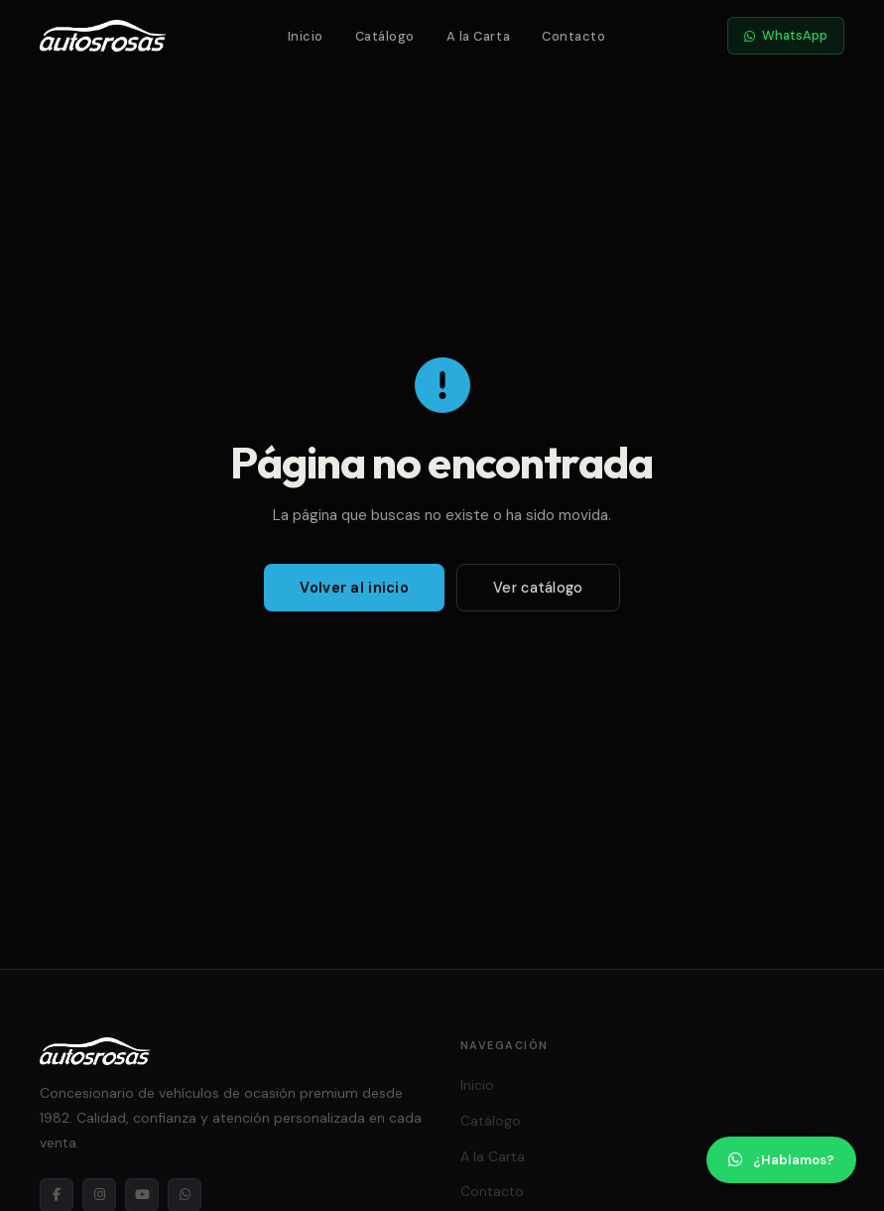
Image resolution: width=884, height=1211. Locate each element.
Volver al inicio (354, 588)
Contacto (573, 36)
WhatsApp (785, 35)
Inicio (305, 36)
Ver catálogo (537, 588)
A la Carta (478, 36)
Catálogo (385, 36)
